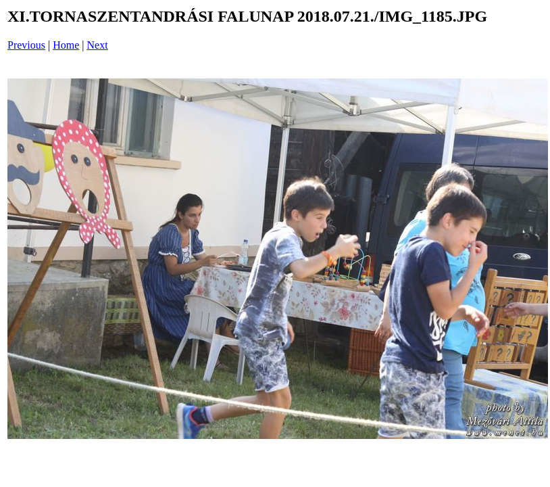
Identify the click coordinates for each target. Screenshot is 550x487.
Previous (26, 45)
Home (66, 45)
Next (97, 45)
